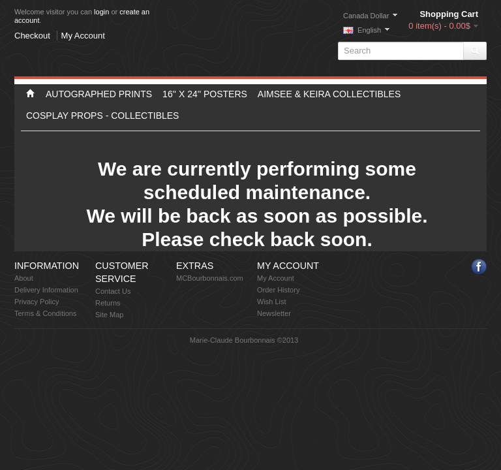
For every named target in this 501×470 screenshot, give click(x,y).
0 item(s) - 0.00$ (439, 26)
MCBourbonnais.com (209, 278)
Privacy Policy (36, 302)
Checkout (32, 35)
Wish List (271, 302)
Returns (108, 303)
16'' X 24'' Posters (204, 94)
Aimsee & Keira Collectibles (329, 94)
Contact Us (112, 291)
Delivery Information (46, 290)
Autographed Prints (99, 94)
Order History (278, 290)
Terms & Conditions (45, 313)
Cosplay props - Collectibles (102, 115)
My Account (83, 35)
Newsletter (274, 313)
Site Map (109, 315)
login (101, 12)
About (23, 278)
